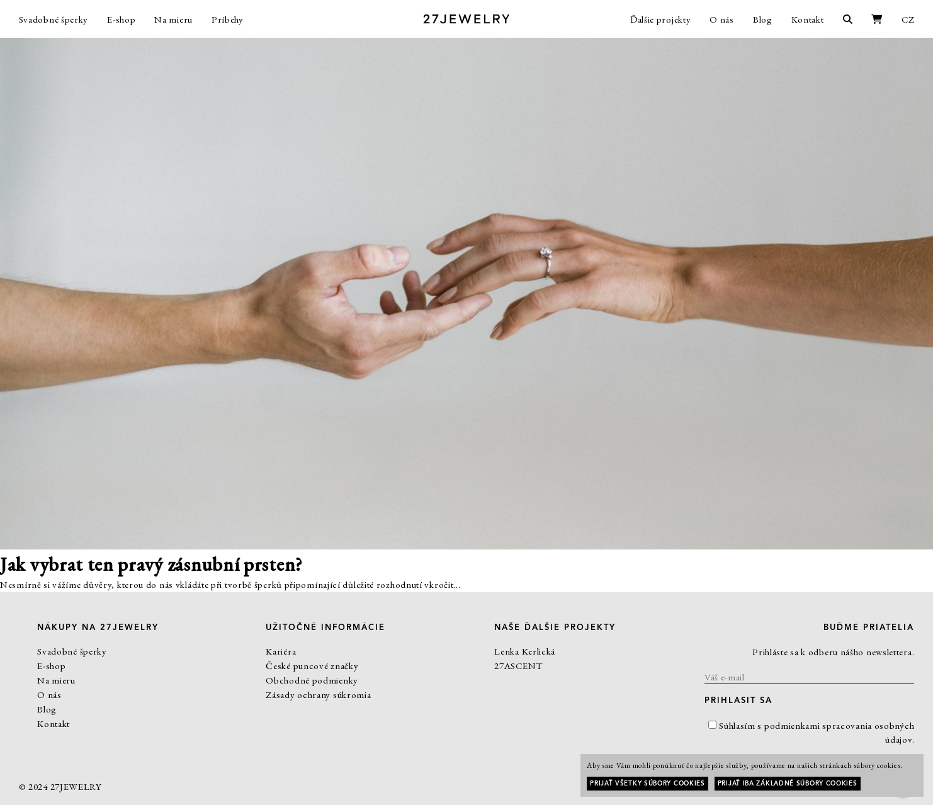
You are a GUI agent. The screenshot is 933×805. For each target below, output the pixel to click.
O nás (722, 19)
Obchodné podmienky (312, 680)
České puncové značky (312, 666)
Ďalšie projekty (660, 19)
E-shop (121, 19)
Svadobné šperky (54, 19)
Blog (762, 19)
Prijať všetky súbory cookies (647, 783)
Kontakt (807, 19)
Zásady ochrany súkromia (318, 695)
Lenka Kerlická (524, 651)
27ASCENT (518, 666)
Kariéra (281, 651)
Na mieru (173, 19)
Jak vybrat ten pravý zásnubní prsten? (151, 564)
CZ (908, 19)
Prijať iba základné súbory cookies (787, 783)
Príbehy (228, 19)
